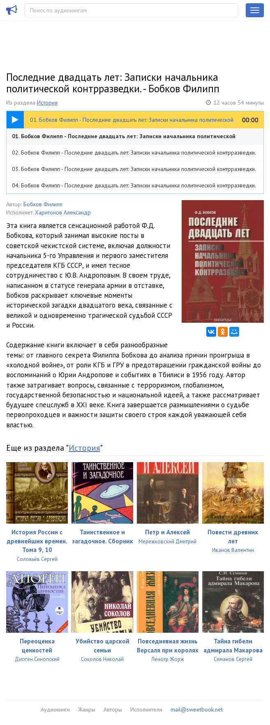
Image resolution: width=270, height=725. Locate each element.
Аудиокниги (55, 709)
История (47, 102)
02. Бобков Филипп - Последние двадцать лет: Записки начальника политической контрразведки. (134, 152)
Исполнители (146, 709)
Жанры (86, 709)
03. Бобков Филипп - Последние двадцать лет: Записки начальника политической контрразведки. (134, 169)
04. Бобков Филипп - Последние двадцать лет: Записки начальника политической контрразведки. (134, 185)
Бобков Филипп (42, 204)
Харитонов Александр (63, 212)
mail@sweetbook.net (197, 709)
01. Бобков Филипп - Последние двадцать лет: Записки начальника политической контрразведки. (123, 138)
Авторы (113, 709)
